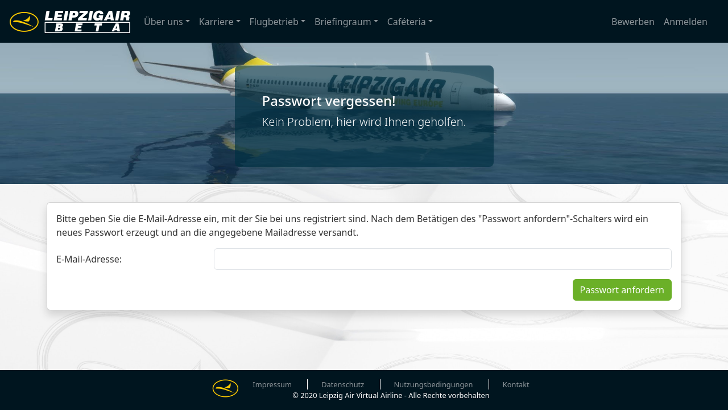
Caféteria (406, 21)
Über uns (163, 21)
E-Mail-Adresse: (89, 259)
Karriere (216, 21)
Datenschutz (342, 384)
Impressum (272, 384)
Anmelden (686, 21)
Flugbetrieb (274, 21)
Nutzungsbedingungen (433, 384)
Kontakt (516, 384)
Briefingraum (343, 21)
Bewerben (633, 21)
